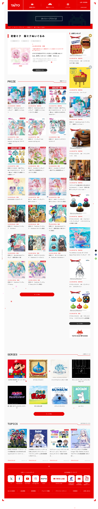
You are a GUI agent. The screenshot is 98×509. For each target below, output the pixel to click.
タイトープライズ (19, 27)
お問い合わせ (86, 491)
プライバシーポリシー (61, 491)
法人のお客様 (11, 491)
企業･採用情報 (83, 2)
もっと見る (37, 294)
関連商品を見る (40, 70)
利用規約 (75, 491)
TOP (9, 27)
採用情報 (33, 491)
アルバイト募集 (46, 491)
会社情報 (23, 491)
